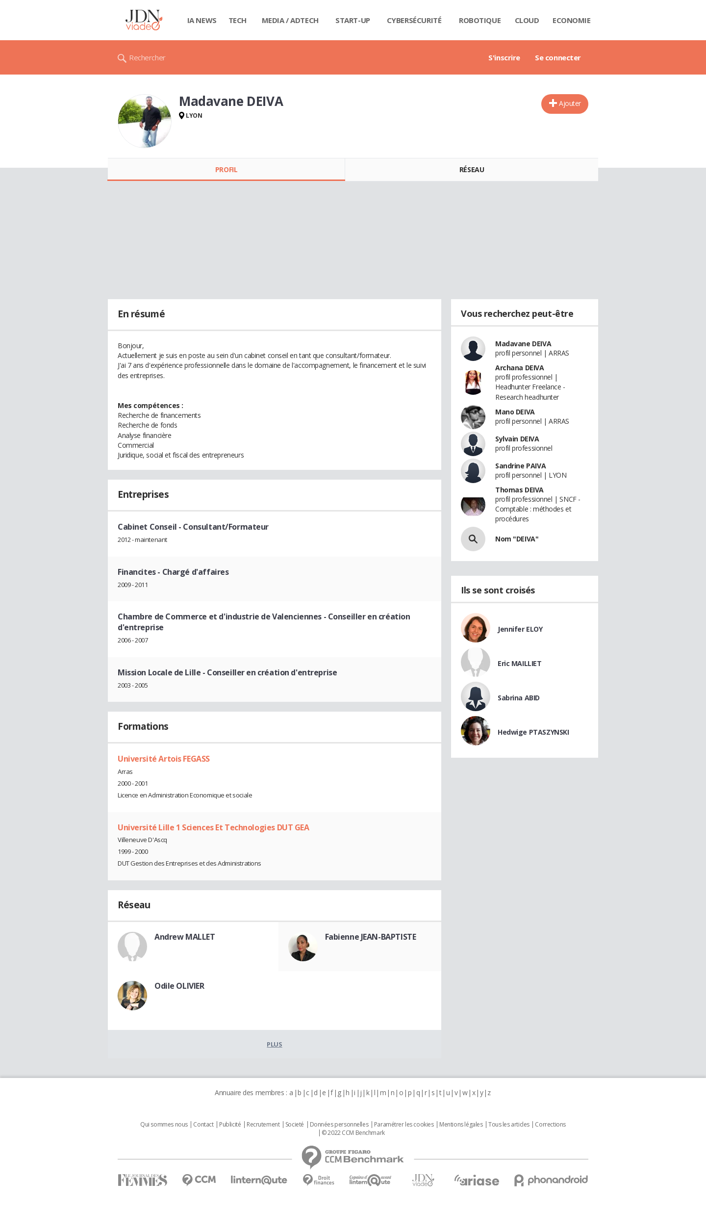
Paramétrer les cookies (404, 1124)
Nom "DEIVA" (516, 538)
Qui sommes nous (164, 1124)
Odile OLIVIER (179, 985)
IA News (202, 20)
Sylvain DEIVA (517, 438)
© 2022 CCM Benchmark (353, 1132)
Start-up (352, 20)
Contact (203, 1124)
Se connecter (558, 57)
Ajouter (570, 103)
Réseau (471, 169)
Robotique (480, 20)
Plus (274, 1044)
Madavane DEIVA (523, 343)
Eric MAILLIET (520, 663)
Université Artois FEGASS (164, 758)
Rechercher (147, 57)
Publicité (230, 1124)
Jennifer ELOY (520, 629)
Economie (572, 20)
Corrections (550, 1124)
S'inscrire (504, 57)
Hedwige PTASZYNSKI (533, 732)
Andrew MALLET (184, 936)
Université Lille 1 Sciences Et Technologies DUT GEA (213, 827)
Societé (294, 1124)
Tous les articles (509, 1124)
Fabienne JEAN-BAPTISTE (370, 936)
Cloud (527, 20)
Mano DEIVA (515, 411)
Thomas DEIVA (519, 489)
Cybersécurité (414, 20)
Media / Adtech (290, 20)
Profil (226, 169)
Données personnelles (339, 1124)
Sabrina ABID (519, 697)
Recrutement (263, 1124)
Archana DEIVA (519, 367)
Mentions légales (460, 1124)
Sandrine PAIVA (520, 465)
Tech (237, 20)
